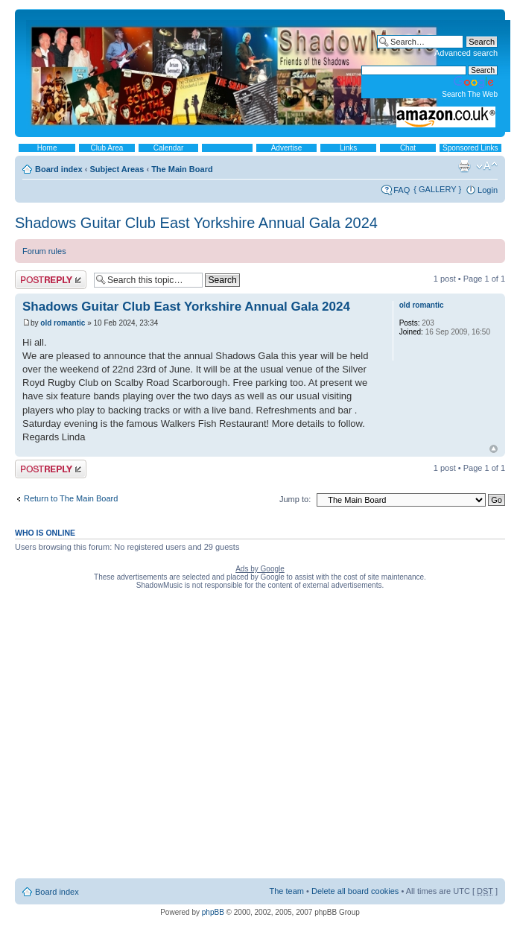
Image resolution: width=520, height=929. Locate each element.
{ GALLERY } (437, 189)
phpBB (213, 912)
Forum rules (44, 251)
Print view (464, 166)
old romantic (62, 323)
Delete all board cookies (355, 891)
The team (287, 891)
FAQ (401, 190)
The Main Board (182, 169)
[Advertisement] (142, 737)
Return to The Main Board (71, 498)
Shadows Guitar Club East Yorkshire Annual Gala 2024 (196, 223)
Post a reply (50, 279)
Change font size (487, 166)
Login (488, 190)
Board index (59, 169)
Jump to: (295, 499)
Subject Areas (116, 169)
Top (493, 449)
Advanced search (466, 52)
